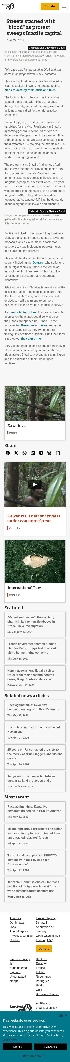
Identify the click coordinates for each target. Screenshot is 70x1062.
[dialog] (35, 1036)
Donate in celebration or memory (45, 927)
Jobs (13, 927)
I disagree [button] (50, 1046)
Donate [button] (49, 6)
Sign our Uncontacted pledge (18, 977)
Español (41, 963)
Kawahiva (28, 325)
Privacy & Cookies (21, 935)
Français (41, 967)
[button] (35, 1056)
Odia (39, 989)
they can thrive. (31, 338)
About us (15, 918)
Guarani (37, 262)
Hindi (39, 985)
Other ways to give (48, 935)
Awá (44, 325)
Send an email (19, 967)
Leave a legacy (46, 918)
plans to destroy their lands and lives (30, 90)
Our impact (17, 922)
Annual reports (19, 931)
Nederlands (43, 976)
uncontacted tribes (23, 312)
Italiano (40, 972)
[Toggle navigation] (64, 6)
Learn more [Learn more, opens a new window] (10, 1039)
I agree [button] (17, 1046)
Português (42, 981)
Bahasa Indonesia (47, 994)
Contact (15, 940)
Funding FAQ (44, 940)
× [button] (66, 1015)
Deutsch (41, 959)
